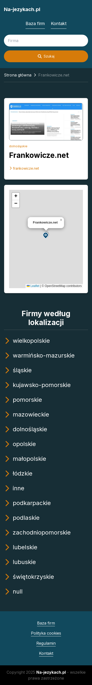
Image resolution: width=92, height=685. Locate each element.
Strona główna (17, 75)
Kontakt (58, 23)
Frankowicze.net (39, 155)
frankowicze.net (24, 168)
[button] (46, 235)
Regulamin (46, 643)
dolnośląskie (18, 146)
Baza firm (35, 23)
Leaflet (33, 286)
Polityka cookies (46, 633)
